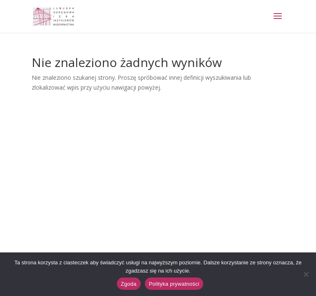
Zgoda (129, 284)
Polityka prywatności (174, 284)
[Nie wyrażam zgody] (306, 274)
